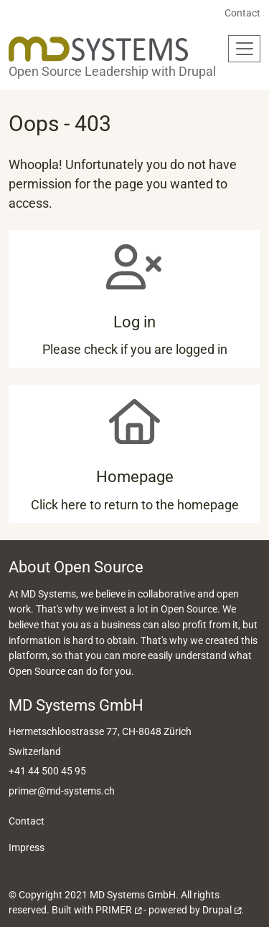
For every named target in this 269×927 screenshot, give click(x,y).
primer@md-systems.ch (62, 791)
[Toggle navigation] (244, 48)
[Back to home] (98, 49)
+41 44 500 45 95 (47, 771)
